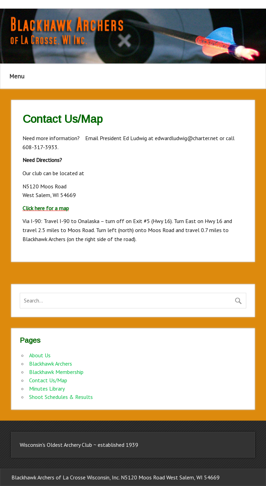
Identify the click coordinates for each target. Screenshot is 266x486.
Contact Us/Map (48, 380)
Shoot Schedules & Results (61, 396)
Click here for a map (46, 208)
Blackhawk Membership (56, 371)
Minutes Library (47, 388)
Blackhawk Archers (50, 363)
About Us (40, 355)
